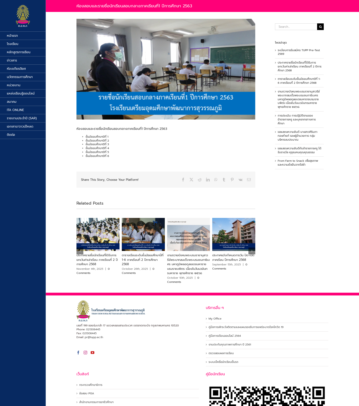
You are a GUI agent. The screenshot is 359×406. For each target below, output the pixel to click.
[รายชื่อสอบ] (165, 69)
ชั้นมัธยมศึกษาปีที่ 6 (97, 156)
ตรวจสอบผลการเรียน (221, 353)
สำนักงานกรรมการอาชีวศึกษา (96, 402)
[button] (79, 250)
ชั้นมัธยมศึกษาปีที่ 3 (97, 144)
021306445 (93, 329)
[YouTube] (92, 352)
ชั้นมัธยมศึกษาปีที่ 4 (97, 148)
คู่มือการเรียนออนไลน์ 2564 (225, 336)
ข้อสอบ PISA (86, 393)
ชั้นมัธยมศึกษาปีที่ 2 (97, 141)
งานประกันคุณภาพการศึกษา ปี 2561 (230, 345)
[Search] (320, 26)
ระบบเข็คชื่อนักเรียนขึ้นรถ (223, 362)
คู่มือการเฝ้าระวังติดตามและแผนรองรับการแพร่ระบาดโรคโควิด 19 (246, 327)
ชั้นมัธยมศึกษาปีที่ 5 (97, 152)
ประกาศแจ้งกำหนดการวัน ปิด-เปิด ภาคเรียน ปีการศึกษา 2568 (233, 257)
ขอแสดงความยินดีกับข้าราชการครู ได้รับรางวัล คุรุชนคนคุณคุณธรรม (299, 150)
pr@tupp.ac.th (94, 337)
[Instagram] (85, 352)
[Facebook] (78, 352)
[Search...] (296, 26)
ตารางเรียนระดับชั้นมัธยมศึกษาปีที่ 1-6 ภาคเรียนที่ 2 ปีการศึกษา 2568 (142, 259)
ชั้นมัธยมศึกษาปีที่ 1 (97, 137)
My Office (215, 319)
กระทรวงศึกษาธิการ (90, 385)
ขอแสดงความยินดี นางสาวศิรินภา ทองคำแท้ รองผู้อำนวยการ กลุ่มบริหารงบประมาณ (297, 136)
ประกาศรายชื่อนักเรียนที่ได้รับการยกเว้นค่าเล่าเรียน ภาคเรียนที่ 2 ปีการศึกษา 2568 (97, 259)
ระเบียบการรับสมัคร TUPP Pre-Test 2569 (299, 52)
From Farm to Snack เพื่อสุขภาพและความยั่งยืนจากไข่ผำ (298, 163)
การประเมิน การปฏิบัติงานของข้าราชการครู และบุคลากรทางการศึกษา (297, 119)
